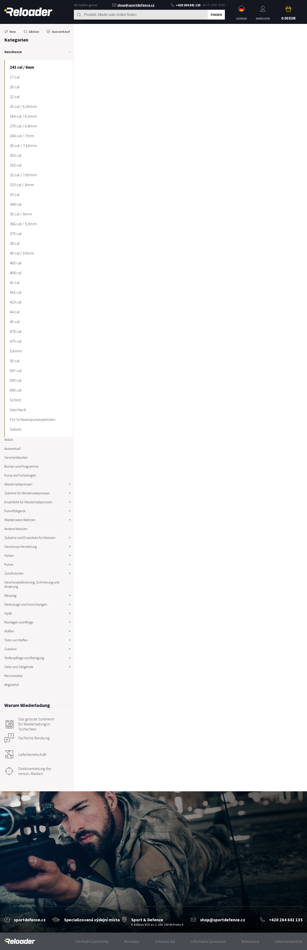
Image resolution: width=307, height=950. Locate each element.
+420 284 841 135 (186, 5)
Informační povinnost (208, 941)
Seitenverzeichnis (289, 941)
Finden (216, 15)
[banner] (19, 941)
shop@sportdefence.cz (133, 5)
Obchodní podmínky (92, 941)
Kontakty (131, 941)
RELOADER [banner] (28, 12)
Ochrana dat (165, 941)
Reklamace (250, 941)
